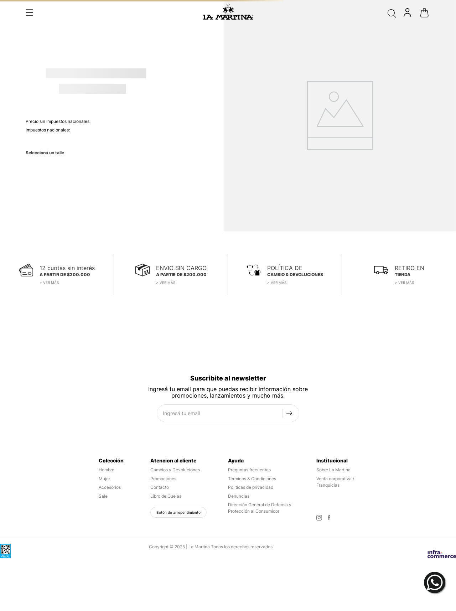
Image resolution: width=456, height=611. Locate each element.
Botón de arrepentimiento (178, 512)
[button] (29, 12)
